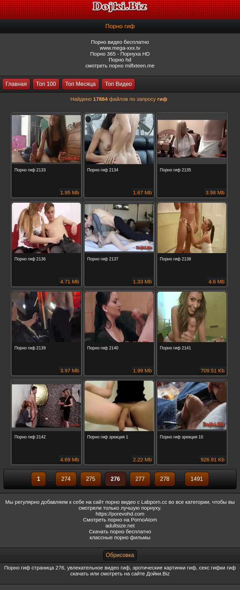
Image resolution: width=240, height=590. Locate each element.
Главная (16, 84)
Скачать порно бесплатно (120, 531)
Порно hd (120, 60)
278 (165, 479)
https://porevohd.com (119, 514)
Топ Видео (118, 84)
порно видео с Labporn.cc (136, 502)
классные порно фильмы (120, 537)
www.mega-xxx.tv (120, 48)
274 (66, 479)
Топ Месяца (80, 84)
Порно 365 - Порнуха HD (120, 54)
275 (90, 479)
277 (140, 479)
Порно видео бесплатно (120, 42)
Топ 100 (46, 84)
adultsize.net (119, 525)
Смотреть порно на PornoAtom (120, 520)
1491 (197, 479)
